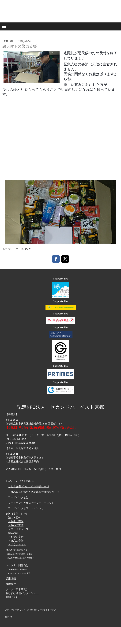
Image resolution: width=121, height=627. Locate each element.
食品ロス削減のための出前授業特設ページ (35, 491)
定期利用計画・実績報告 (17, 569)
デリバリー (9, 41)
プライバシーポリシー (15, 609)
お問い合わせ (13, 597)
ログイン (9, 617)
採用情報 (11, 578)
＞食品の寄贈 (15, 525)
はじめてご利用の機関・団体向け (20, 554)
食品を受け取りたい (17, 549)
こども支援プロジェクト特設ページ (28, 486)
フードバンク (23, 249)
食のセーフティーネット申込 (18, 573)
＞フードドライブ (18, 529)
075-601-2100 (19, 435)
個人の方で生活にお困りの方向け (20, 558)
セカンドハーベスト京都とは (20, 481)
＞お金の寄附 (15, 521)
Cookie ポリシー (34, 609)
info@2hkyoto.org (25, 442)
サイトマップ (49, 609)
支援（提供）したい (17, 513)
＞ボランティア (17, 544)
